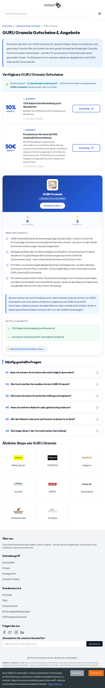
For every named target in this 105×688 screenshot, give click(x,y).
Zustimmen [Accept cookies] (96, 673)
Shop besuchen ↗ (52, 208)
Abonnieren (94, 646)
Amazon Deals (10, 581)
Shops (6, 570)
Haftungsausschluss (14, 619)
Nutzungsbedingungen (16, 613)
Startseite (7, 26)
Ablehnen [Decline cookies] (77, 673)
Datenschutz (10, 608)
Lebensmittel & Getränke (28, 26)
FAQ (5, 602)
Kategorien (9, 576)
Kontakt (7, 597)
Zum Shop (85, 109)
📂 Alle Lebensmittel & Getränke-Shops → (26, 351)
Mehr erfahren (55, 684)
